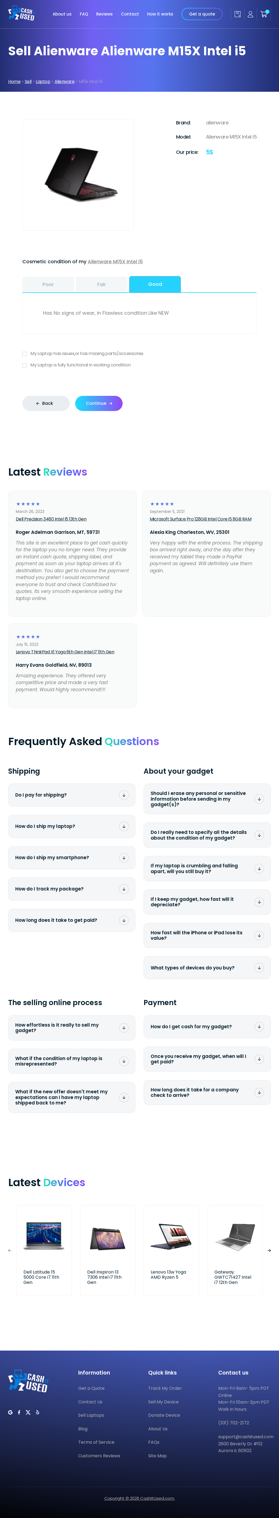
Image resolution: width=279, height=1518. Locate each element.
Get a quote (202, 14)
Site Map (157, 1456)
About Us (158, 1429)
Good (155, 284)
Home (14, 81)
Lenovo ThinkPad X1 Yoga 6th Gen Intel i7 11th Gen (65, 652)
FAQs (153, 1442)
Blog (82, 1429)
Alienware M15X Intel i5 (115, 261)
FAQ (84, 14)
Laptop (43, 81)
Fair (101, 284)
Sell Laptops (91, 1415)
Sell (28, 81)
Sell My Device (163, 1402)
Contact (130, 14)
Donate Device (164, 1415)
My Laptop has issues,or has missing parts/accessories (139, 353)
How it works (160, 14)
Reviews (104, 14)
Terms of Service (96, 1442)
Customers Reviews (99, 1456)
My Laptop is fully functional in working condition (139, 365)
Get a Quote (91, 1388)
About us (62, 14)
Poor (48, 284)
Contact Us (90, 1402)
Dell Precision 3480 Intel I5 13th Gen (51, 519)
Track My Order (165, 1388)
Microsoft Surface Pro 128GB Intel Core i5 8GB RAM (200, 519)
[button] (269, 1250)
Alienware (64, 81)
